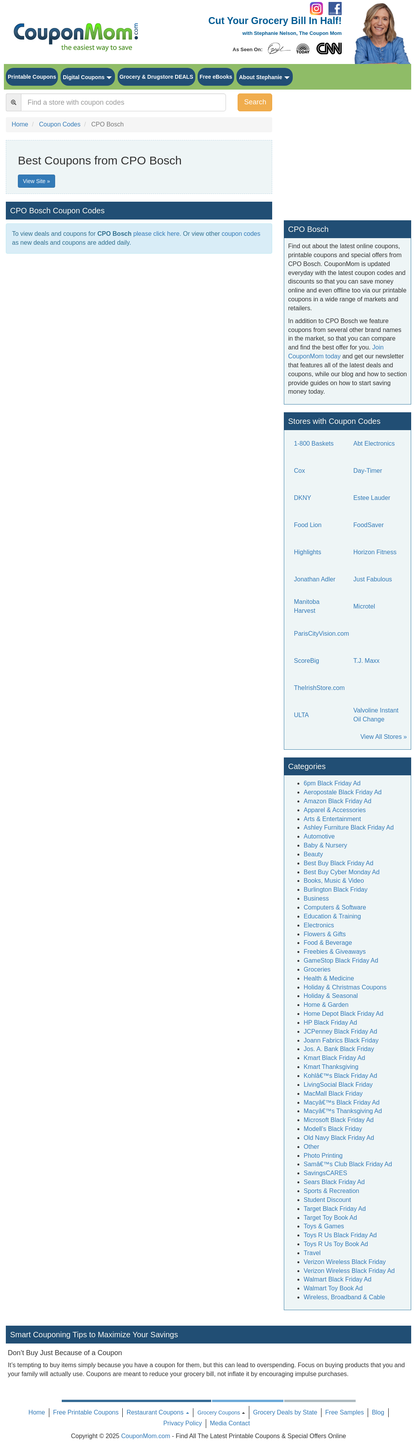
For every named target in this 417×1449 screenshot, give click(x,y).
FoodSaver (368, 525)
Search (255, 102)
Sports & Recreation (331, 1191)
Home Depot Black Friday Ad (343, 1013)
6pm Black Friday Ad (332, 783)
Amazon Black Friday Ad (337, 801)
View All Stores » (383, 736)
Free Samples (344, 1412)
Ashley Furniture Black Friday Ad (349, 827)
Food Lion (307, 525)
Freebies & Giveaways (335, 951)
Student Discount (327, 1200)
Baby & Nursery (325, 845)
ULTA (301, 715)
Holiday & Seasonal (331, 996)
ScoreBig (306, 660)
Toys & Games (324, 1226)
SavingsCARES (325, 1173)
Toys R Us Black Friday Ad (340, 1235)
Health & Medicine (329, 978)
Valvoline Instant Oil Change (375, 715)
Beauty (313, 854)
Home (36, 1412)
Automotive (319, 836)
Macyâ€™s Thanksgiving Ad (343, 1111)
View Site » (36, 181)
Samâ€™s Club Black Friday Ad (348, 1164)
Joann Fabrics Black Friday (341, 1040)
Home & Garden (326, 1004)
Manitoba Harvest (307, 606)
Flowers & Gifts (325, 934)
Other (311, 1146)
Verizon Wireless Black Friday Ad (349, 1270)
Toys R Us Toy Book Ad (336, 1244)
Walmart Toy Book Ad (333, 1288)
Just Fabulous (372, 579)
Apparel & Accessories (335, 810)
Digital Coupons (83, 77)
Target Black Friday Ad (335, 1208)
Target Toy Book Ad (330, 1217)
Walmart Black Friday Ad (338, 1279)
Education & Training (332, 916)
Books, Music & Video (334, 880)
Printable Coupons (32, 77)
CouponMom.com (145, 1436)
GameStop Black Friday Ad (341, 960)
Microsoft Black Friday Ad (339, 1120)
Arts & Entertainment (332, 819)
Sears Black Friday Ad (334, 1182)
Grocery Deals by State (285, 1412)
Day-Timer (367, 470)
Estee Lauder (371, 498)
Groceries (317, 969)
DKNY (302, 498)
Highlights (307, 552)
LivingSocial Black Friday (338, 1084)
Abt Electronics (374, 443)
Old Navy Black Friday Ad (339, 1137)
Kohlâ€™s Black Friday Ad (340, 1075)
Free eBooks (216, 77)
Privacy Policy (182, 1423)
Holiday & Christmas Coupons (345, 987)
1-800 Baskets (314, 443)
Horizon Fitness (374, 552)
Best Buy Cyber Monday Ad (342, 872)
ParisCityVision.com (321, 633)
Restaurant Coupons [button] (158, 1412)
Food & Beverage (328, 942)
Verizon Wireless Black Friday (345, 1262)
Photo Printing (323, 1155)
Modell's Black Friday (333, 1129)
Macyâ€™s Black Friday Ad (342, 1102)
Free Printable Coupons (85, 1412)
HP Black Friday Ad (330, 1022)
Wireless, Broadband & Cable (344, 1297)
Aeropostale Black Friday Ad (343, 792)
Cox (299, 470)
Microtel (364, 606)
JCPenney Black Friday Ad (340, 1031)
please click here (156, 233)
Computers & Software (335, 907)
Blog (378, 1412)
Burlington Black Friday (336, 889)
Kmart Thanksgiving (331, 1066)
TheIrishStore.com (319, 688)
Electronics (319, 925)
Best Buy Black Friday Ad (339, 863)
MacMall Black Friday (333, 1093)
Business (316, 898)
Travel (312, 1253)
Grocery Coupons (219, 1412)
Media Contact (230, 1423)
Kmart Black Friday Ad (334, 1058)
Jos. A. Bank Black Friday (339, 1049)
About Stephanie (260, 77)
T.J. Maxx (366, 660)
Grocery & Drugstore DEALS (156, 77)
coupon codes (241, 233)
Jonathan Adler (314, 579)
